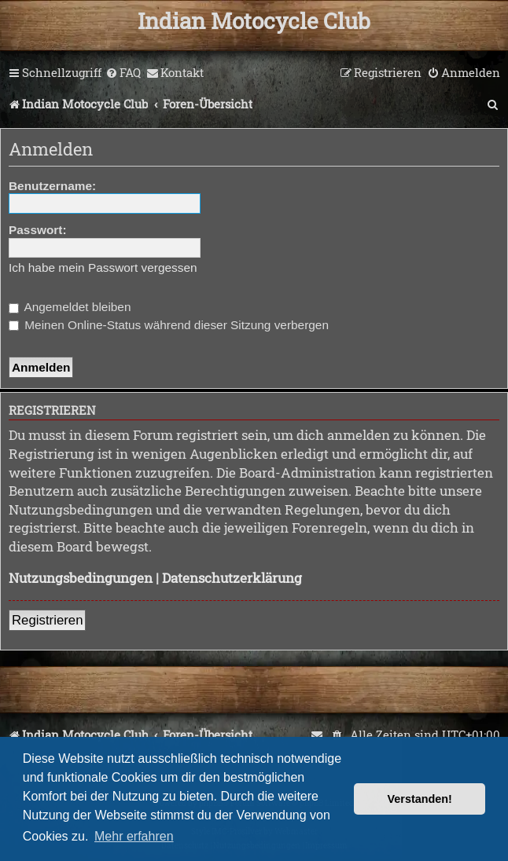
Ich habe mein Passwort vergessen (103, 267)
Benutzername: (52, 185)
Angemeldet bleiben (70, 306)
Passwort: (38, 229)
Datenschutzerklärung (232, 578)
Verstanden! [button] (420, 799)
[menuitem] (123, 73)
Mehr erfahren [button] (134, 836)
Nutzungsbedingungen (81, 578)
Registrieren (47, 620)
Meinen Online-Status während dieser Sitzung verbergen (169, 325)
